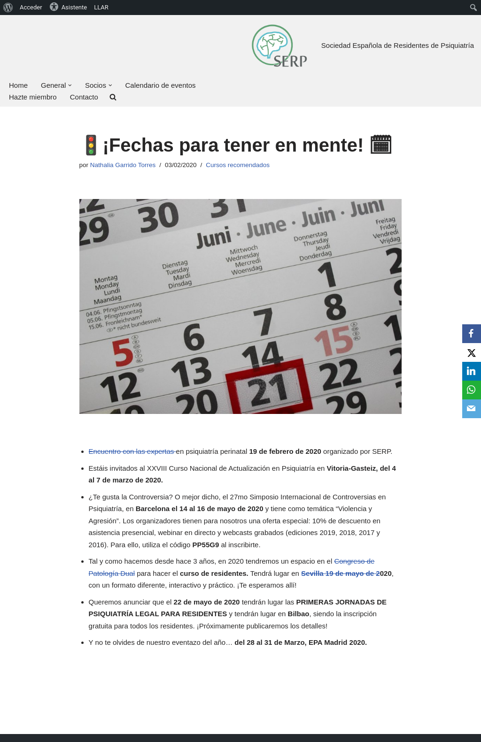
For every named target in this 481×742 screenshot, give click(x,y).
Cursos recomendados (238, 164)
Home (18, 85)
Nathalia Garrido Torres (122, 164)
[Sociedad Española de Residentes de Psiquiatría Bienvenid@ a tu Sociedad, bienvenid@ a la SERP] (279, 45)
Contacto (84, 97)
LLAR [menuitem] (101, 7)
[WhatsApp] (471, 390)
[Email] (471, 408)
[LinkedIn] (471, 371)
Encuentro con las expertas (132, 451)
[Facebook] (471, 333)
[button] (70, 85)
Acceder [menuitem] (31, 7)
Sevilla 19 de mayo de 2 (340, 573)
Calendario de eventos (160, 85)
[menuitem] (8, 7)
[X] (471, 352)
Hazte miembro (33, 97)
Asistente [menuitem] (68, 6)
